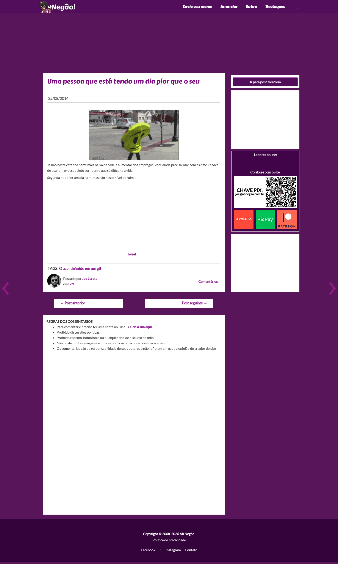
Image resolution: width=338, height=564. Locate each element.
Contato (191, 552)
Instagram (173, 552)
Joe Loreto (90, 281)
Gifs (71, 286)
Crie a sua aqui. (141, 329)
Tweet (131, 256)
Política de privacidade (169, 542)
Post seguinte (194, 305)
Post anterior (72, 305)
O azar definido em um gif (80, 270)
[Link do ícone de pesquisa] (297, 7)
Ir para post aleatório (265, 84)
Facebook (148, 552)
